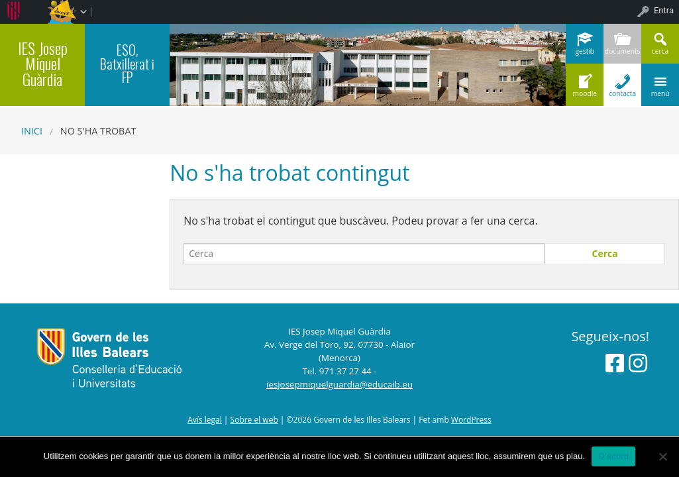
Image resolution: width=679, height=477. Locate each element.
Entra (664, 10)
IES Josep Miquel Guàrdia (43, 63)
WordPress (471, 419)
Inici (31, 131)
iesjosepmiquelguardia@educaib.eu (339, 384)
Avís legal (204, 419)
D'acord (613, 456)
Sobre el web (254, 419)
